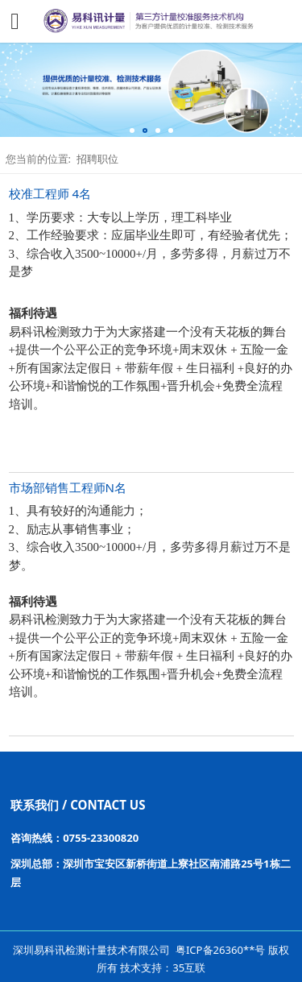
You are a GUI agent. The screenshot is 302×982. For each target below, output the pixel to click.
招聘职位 (97, 158)
